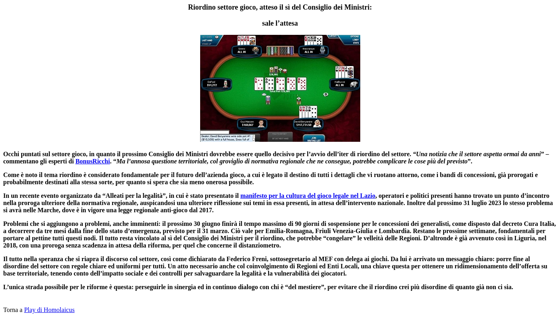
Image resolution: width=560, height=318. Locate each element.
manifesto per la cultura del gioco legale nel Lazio (307, 195)
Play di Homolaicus (49, 309)
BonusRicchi (92, 161)
